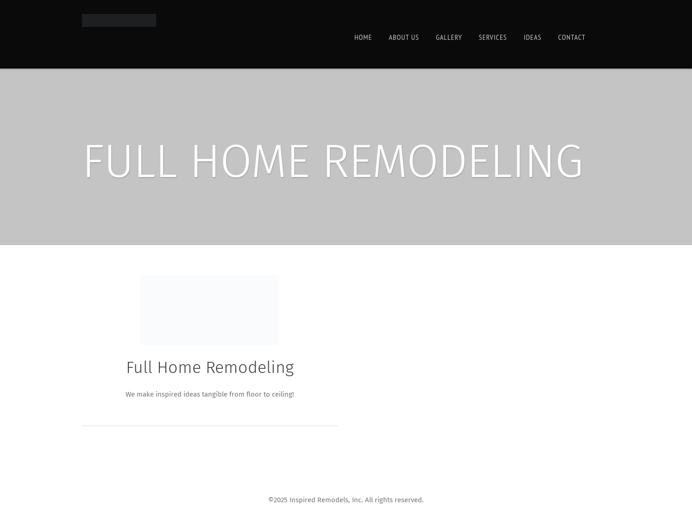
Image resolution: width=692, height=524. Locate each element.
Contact (571, 37)
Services (493, 37)
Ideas (532, 37)
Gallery (449, 37)
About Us (404, 37)
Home (363, 37)
